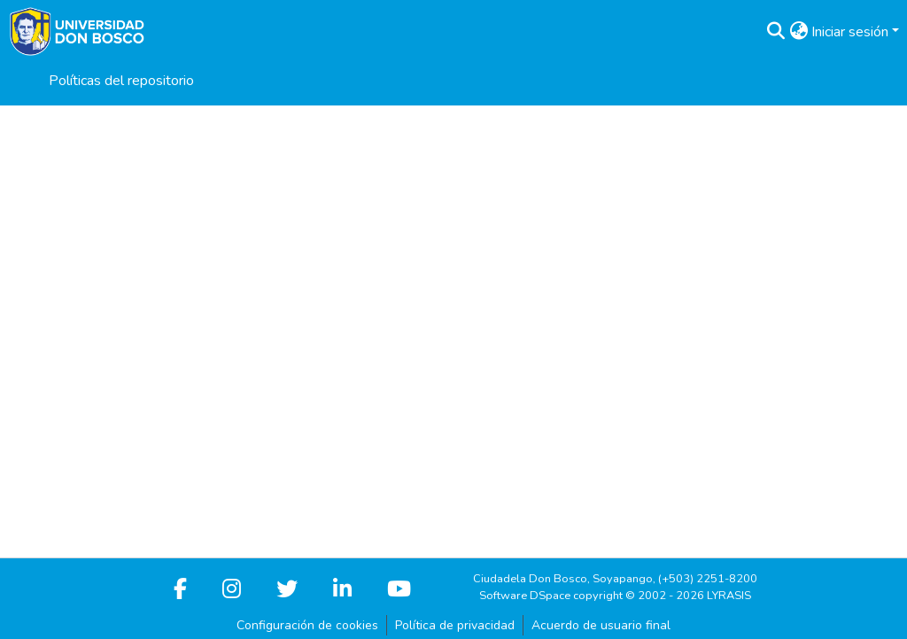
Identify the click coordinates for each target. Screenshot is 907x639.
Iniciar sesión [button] (851, 32)
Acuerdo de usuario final (601, 625)
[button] (775, 32)
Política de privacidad (455, 625)
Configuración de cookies (307, 625)
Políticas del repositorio (121, 80)
